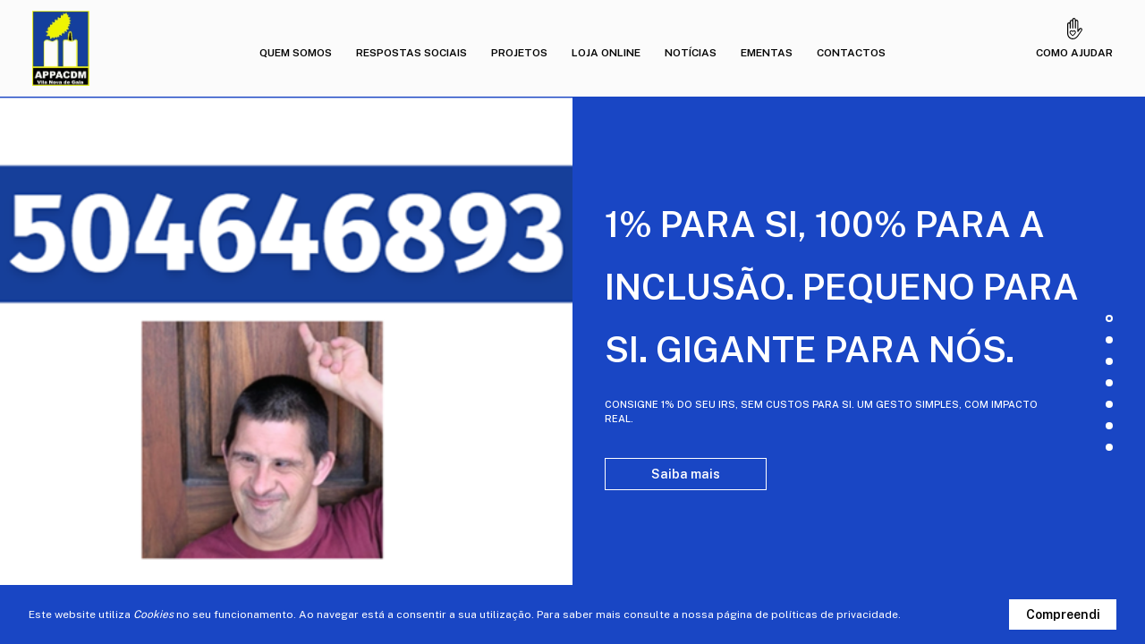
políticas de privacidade (834, 614)
